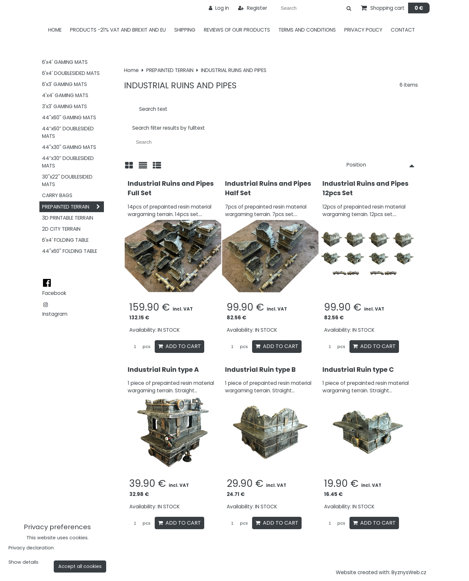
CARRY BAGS (57, 195)
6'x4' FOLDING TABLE (65, 240)
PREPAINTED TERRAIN (73, 206)
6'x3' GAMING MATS (64, 84)
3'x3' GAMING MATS (64, 106)
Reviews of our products (237, 29)
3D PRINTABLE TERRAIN (67, 217)
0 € (419, 8)
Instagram (54, 314)
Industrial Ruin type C (358, 369)
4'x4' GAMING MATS (65, 95)
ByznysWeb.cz (408, 572)
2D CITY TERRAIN (61, 228)
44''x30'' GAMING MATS (69, 147)
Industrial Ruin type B (260, 369)
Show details (23, 562)
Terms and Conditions (307, 29)
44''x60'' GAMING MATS (69, 117)
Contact (403, 29)
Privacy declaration (31, 548)
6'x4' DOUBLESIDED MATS (71, 73)
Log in (219, 8)
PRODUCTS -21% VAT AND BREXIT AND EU (118, 29)
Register (252, 8)
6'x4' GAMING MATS (65, 62)
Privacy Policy (363, 29)
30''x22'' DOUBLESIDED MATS (67, 180)
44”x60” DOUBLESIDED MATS (68, 132)
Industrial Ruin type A (163, 369)
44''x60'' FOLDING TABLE (69, 251)
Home (55, 29)
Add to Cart (179, 346)
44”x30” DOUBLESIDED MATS (68, 162)
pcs (139, 346)
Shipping (184, 29)
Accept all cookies (80, 566)
